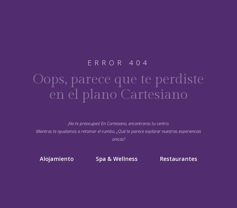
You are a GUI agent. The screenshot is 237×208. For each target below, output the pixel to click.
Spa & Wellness (117, 159)
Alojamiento (57, 159)
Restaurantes (178, 159)
